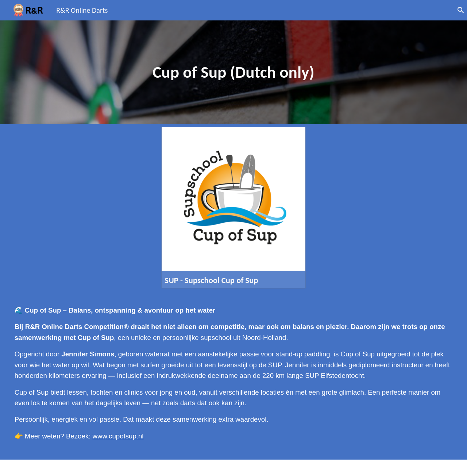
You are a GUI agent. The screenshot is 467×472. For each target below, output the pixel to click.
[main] (233, 72)
